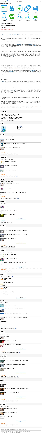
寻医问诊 (4, 20)
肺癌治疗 (36, 12)
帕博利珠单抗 (13, 90)
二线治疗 (5, 328)
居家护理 (12, 376)
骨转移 (5, 376)
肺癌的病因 (6, 384)
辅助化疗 (15, 198)
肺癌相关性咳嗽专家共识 (8, 416)
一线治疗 (2, 328)
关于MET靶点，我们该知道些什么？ (10, 161)
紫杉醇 (9, 29)
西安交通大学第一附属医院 (7, 278)
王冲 (1, 352)
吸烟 (17, 352)
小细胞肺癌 (8, 176)
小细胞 (14, 34)
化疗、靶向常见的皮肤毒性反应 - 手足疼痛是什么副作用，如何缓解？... (16, 234)
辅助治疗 (2, 198)
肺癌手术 (2, 246)
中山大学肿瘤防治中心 (12, 352)
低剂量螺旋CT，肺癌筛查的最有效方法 (10, 254)
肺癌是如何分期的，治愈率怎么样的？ (10, 340)
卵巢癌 (18, 34)
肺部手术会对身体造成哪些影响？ (10, 238)
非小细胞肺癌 (32, 70)
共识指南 (8, 376)
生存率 (5, 222)
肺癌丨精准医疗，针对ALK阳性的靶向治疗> (8, 120)
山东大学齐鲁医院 (5, 287)
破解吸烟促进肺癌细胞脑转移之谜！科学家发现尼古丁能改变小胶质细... (16, 360)
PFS (13, 56)
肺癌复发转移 (28, 20)
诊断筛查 (20, 12)
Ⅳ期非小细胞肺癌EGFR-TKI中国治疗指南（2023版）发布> (10, 118)
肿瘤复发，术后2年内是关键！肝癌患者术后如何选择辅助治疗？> (11, 114)
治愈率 (12, 198)
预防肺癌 (36, 20)
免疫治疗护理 (13, 246)
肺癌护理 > (2, 225)
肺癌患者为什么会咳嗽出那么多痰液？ (10, 408)
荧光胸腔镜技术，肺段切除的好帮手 (10, 214)
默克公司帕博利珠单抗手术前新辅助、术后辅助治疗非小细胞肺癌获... (15, 317)
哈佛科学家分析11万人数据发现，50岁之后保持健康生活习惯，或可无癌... (16, 388)
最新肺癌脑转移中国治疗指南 (9, 368)
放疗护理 (9, 246)
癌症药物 (7, 3)
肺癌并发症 (20, 20)
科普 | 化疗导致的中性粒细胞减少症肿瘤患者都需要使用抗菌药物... (15, 230)
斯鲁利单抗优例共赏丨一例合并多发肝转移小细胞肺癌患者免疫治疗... (15, 313)
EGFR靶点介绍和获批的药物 (9, 139)
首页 (1, 23)
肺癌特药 (28, 12)
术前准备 (11, 222)
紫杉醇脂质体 (19, 44)
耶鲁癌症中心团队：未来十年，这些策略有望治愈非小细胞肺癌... (15, 192)
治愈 (18, 107)
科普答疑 (9, 198)
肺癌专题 (2, 134)
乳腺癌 (10, 34)
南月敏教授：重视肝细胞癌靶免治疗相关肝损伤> (8, 115)
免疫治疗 (3, 81)
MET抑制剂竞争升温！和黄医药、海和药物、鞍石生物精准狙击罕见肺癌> (12, 117)
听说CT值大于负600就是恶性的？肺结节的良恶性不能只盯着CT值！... (16, 262)
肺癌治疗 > (2, 201)
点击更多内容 (21, 297)
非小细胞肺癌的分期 (7, 336)
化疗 (12, 29)
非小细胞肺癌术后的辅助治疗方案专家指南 (11, 183)
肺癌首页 (4, 12)
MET (5, 176)
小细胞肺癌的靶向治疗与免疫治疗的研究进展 (11, 165)
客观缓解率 (11, 71)
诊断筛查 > (2, 250)
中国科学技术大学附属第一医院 (7, 282)
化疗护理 (5, 246)
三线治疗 (9, 328)
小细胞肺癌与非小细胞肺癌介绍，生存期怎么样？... (12, 344)
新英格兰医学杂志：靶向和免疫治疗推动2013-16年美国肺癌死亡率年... (16, 143)
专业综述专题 (3, 157)
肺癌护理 (12, 20)
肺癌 (7, 23)
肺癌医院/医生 (3, 274)
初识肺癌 (12, 12)
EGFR (14, 176)
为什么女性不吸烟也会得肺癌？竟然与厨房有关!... (12, 392)
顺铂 (23, 44)
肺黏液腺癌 (6, 352)
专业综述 (5, 29)
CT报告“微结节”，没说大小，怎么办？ (10, 258)
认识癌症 (1, 3)
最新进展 (5, 198)
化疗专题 (2, 179)
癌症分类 (4, 23)
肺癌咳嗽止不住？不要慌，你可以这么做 (11, 412)
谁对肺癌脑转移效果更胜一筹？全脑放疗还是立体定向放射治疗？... (15, 364)
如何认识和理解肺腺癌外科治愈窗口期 (10, 210)
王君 (4, 285)
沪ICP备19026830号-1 (15, 429)
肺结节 (8, 222)
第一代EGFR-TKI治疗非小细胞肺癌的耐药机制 (12, 147)
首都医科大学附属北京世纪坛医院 (8, 291)
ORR (14, 71)
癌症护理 (11, 3)
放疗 (3, 352)
